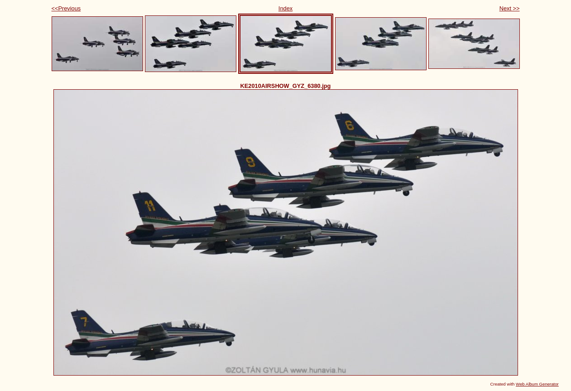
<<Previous (66, 8)
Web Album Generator (537, 383)
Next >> (509, 8)
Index (285, 8)
